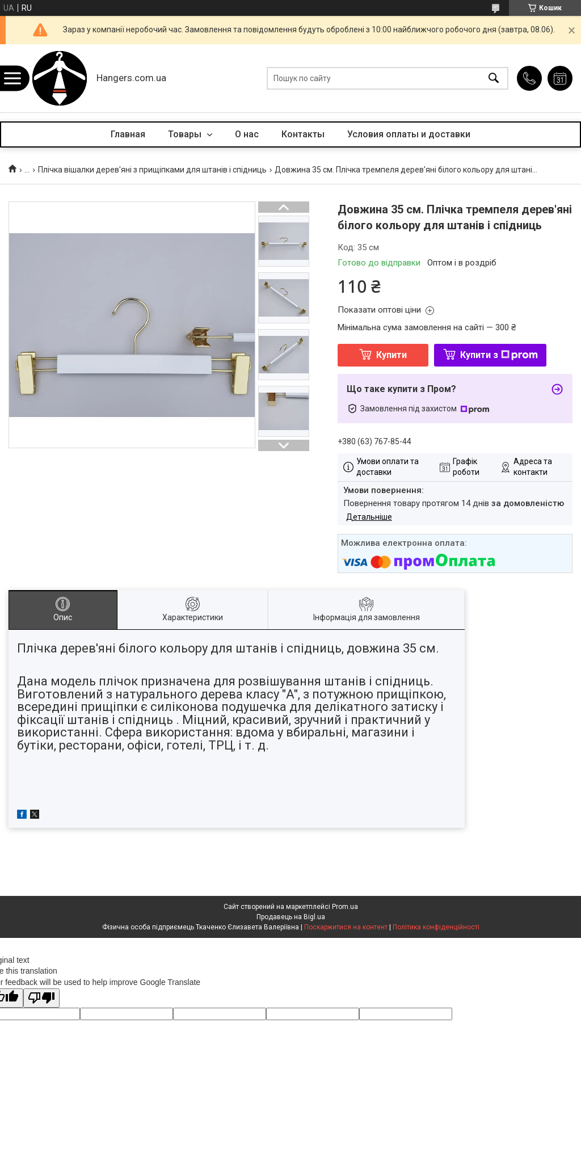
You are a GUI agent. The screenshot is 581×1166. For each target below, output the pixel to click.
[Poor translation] (41, 998)
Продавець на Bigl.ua (290, 917)
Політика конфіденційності (436, 927)
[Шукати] (493, 78)
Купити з (499, 355)
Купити (391, 355)
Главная (128, 134)
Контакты (303, 134)
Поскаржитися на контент (346, 927)
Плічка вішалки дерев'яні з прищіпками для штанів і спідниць (152, 169)
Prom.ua (345, 907)
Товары (186, 134)
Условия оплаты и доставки (408, 134)
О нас (247, 134)
